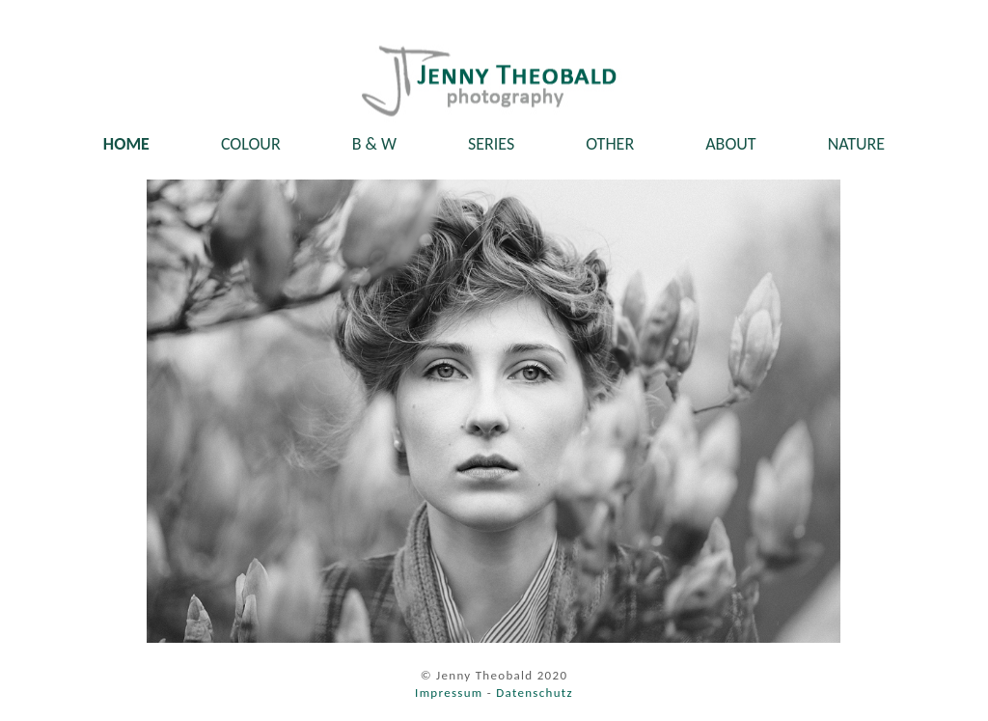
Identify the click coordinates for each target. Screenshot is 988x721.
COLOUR (251, 143)
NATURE (857, 143)
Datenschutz (534, 692)
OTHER (610, 143)
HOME (126, 143)
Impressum (448, 692)
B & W (374, 143)
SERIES (491, 143)
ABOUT (730, 143)
